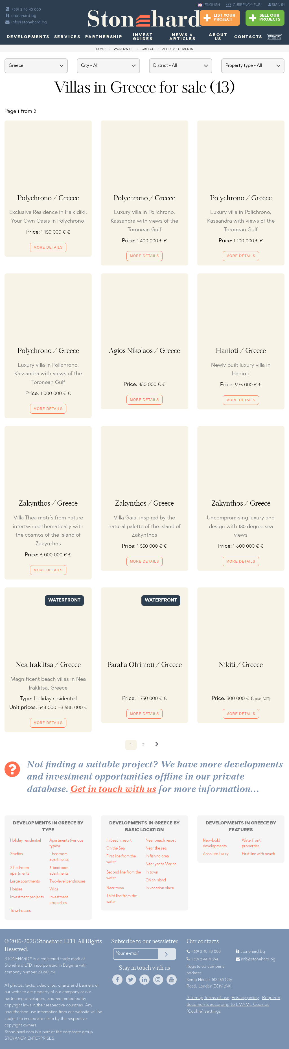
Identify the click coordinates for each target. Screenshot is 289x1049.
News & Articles (182, 37)
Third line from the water (121, 899)
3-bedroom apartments (59, 870)
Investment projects (27, 897)
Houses (16, 889)
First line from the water (121, 859)
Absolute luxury (216, 854)
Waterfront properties (251, 843)
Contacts (248, 37)
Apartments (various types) (66, 843)
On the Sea (115, 848)
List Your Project (219, 18)
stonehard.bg (20, 16)
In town (152, 872)
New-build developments (215, 843)
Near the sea (156, 848)
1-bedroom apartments (59, 857)
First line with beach (258, 854)
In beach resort (119, 840)
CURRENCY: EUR (243, 5)
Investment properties (58, 900)
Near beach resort (161, 840)
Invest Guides (143, 37)
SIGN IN (276, 5)
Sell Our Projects (264, 18)
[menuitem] (274, 37)
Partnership (103, 37)
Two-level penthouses (67, 881)
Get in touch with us (113, 789)
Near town (115, 888)
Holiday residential (25, 840)
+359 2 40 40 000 (23, 10)
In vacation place (160, 888)
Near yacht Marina (161, 864)
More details (48, 247)
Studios (16, 854)
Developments (28, 37)
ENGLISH (209, 5)
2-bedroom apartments (19, 870)
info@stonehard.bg (26, 22)
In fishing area (157, 856)
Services (67, 37)
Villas (53, 889)
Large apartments (25, 881)
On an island (156, 880)
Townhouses (20, 911)
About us (218, 37)
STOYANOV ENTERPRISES (29, 1039)
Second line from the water (123, 875)
